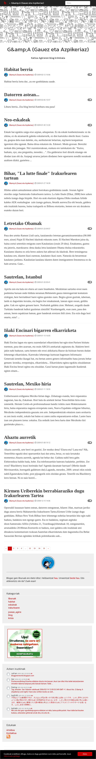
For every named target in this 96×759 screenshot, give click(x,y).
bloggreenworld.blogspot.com (22, 676)
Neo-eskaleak (17, 119)
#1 (31, 673)
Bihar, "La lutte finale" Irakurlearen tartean (40, 175)
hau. (56, 578)
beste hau (74, 578)
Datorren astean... (21, 94)
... (25, 548)
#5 (31, 708)
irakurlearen (14, 607)
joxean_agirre (14, 612)
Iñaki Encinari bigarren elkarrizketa (40, 330)
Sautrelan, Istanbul (23, 276)
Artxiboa (10, 730)
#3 (31, 687)
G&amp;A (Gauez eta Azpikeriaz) (27, 3)
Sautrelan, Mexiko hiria (27, 383)
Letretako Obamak (23, 223)
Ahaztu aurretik (20, 437)
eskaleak (12, 604)
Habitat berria (18, 69)
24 (39, 548)
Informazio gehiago (12, 756)
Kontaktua (11, 733)
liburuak (12, 598)
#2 (29, 679)
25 (44, 548)
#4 (32, 695)
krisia (11, 618)
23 (34, 548)
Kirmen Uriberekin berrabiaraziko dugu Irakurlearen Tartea (44, 493)
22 (30, 548)
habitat (11, 601)
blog (10, 615)
